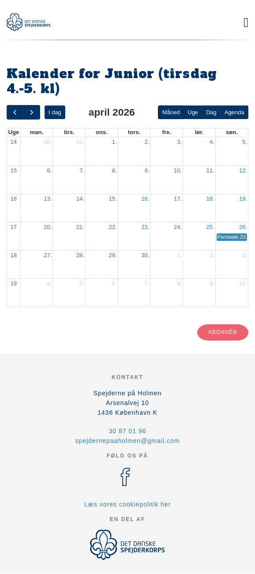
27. (48, 255)
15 (14, 170)
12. (243, 170)
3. (179, 142)
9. (147, 170)
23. (145, 227)
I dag (55, 112)
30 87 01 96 (127, 431)
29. (113, 255)
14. (80, 198)
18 (14, 255)
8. (114, 170)
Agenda (234, 112)
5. (244, 142)
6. (49, 170)
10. (178, 170)
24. (178, 227)
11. (210, 170)
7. (81, 170)
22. (113, 227)
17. (178, 198)
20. (48, 227)
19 (14, 283)
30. (48, 142)
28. (80, 255)
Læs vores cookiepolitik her (127, 504)
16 (14, 198)
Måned (171, 112)
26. (243, 227)
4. (212, 142)
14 (14, 142)
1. (114, 142)
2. (147, 142)
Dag (211, 112)
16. (145, 198)
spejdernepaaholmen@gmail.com (127, 440)
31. (80, 142)
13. (48, 198)
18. (210, 198)
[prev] (15, 112)
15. (113, 198)
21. (80, 227)
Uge (193, 112)
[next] (31, 112)
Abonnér (222, 332)
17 (14, 227)
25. (210, 227)
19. (243, 198)
